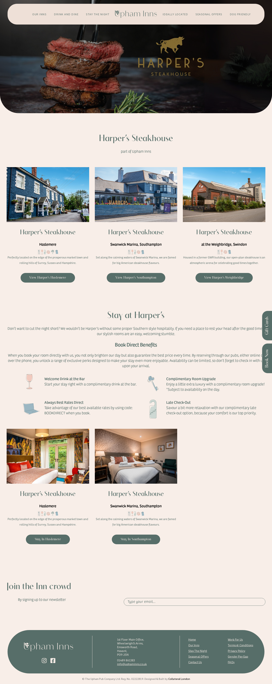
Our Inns (193, 645)
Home (192, 639)
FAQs (231, 662)
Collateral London (179, 678)
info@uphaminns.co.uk (132, 664)
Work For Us (235, 639)
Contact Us (195, 662)
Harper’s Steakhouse (48, 232)
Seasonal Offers (198, 656)
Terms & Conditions (240, 645)
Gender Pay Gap (238, 656)
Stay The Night (197, 651)
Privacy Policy (236, 651)
